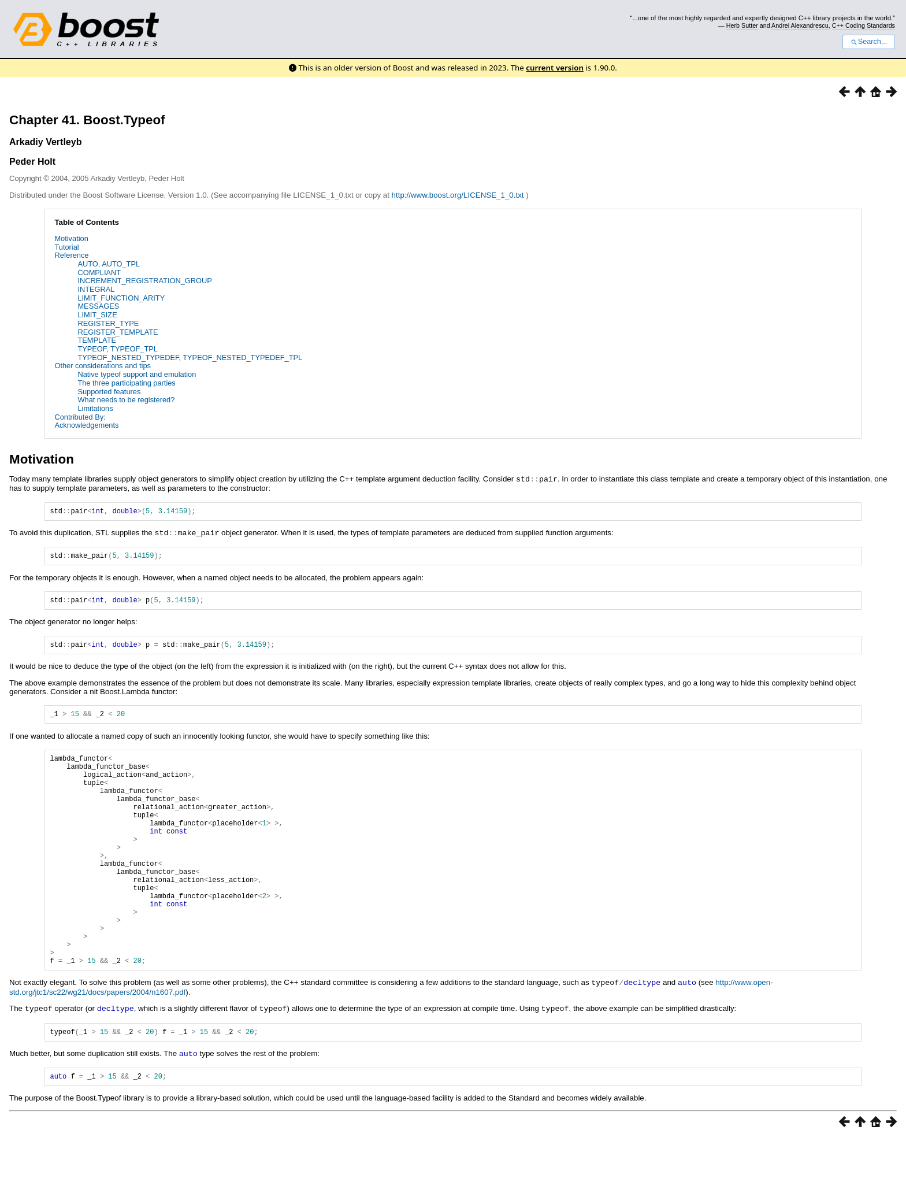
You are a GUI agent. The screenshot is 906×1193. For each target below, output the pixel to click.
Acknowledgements (86, 425)
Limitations (95, 408)
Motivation (71, 238)
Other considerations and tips (102, 365)
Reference (71, 255)
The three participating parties (126, 383)
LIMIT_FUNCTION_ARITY (121, 298)
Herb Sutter (742, 25)
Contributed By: (79, 417)
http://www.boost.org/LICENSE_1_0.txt (459, 195)
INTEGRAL (95, 289)
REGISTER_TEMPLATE (117, 332)
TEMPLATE (96, 340)
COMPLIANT (99, 272)
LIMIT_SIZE (97, 314)
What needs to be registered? (125, 399)
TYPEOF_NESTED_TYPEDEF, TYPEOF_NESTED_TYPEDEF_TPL (189, 357)
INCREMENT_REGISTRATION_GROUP (144, 280)
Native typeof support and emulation (136, 374)
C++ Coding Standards (863, 25)
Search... (869, 42)
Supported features (108, 391)
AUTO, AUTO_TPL (108, 264)
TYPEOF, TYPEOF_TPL (117, 348)
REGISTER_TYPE (108, 323)
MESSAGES (98, 306)
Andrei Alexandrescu (800, 25)
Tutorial (66, 247)
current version (555, 67)
